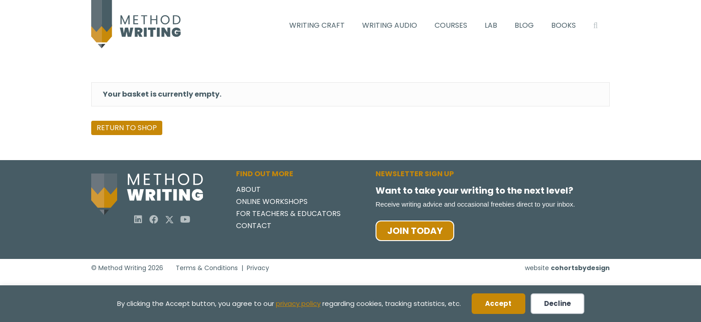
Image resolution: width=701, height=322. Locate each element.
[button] (138, 219)
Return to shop (127, 128)
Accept (498, 303)
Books (563, 25)
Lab (491, 25)
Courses (451, 25)
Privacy (258, 267)
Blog (524, 25)
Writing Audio (389, 25)
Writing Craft (317, 25)
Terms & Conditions (207, 267)
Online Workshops (272, 202)
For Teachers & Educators (288, 214)
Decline (557, 303)
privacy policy (298, 303)
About (248, 190)
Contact (253, 226)
